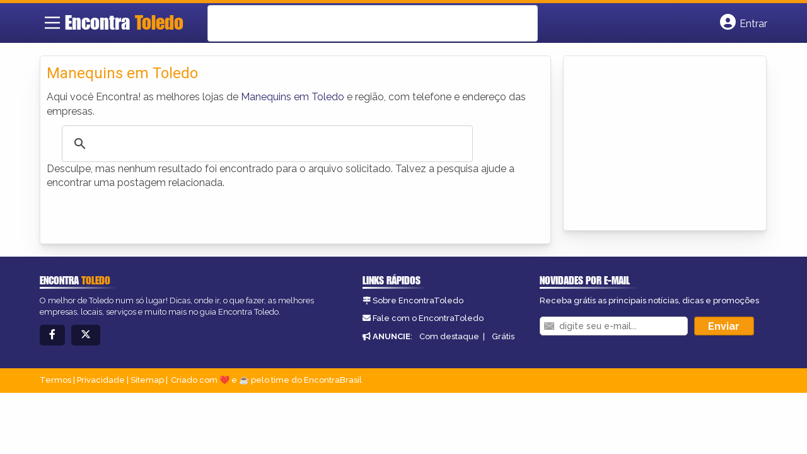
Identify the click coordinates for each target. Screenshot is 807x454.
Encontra (124, 22)
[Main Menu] (52, 22)
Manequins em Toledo (292, 97)
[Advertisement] (664, 141)
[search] (356, 23)
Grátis (503, 336)
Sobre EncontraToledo (418, 300)
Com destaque (449, 336)
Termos (55, 380)
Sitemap (147, 380)
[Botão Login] (743, 22)
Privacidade (101, 380)
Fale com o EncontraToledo (428, 318)
